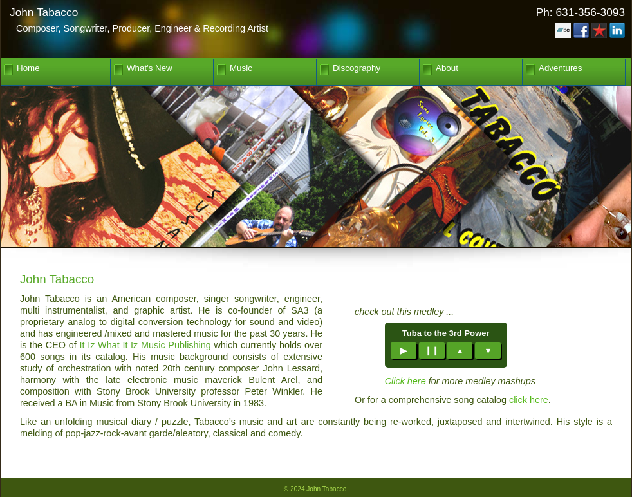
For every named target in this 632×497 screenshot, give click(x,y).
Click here (405, 381)
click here (528, 400)
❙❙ (432, 350)
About (447, 68)
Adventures (560, 68)
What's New (149, 68)
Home (28, 68)
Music (241, 68)
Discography (356, 68)
